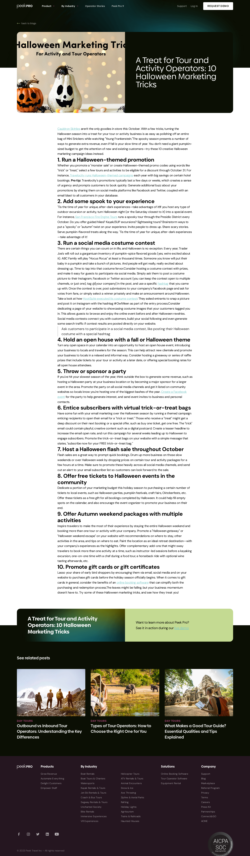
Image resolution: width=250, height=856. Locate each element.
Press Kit (206, 806)
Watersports (87, 783)
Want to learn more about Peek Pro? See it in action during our (162, 625)
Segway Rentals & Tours (94, 802)
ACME (204, 821)
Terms (204, 797)
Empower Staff (49, 787)
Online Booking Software (174, 773)
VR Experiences (89, 821)
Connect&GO (208, 816)
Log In (194, 6)
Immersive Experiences (94, 816)
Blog (203, 778)
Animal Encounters (131, 783)
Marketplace (208, 783)
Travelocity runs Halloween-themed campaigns (101, 175)
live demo (181, 628)
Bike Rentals (87, 811)
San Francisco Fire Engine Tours (96, 217)
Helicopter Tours (130, 773)
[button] (48, 6)
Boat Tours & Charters (93, 778)
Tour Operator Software (174, 778)
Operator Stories (95, 6)
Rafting (125, 802)
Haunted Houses (130, 821)
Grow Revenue (49, 773)
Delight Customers (51, 783)
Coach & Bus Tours (91, 797)
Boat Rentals (87, 773)
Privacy (205, 792)
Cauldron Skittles (68, 129)
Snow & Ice (127, 787)
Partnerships (208, 811)
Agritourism (127, 811)
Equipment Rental (171, 783)
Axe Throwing (128, 792)
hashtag (163, 284)
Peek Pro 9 (118, 6)
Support (182, 6)
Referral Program (210, 787)
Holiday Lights (129, 806)
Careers (205, 802)
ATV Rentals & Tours (132, 778)
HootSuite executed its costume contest (110, 299)
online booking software (133, 583)
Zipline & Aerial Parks (132, 797)
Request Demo (218, 6)
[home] (28, 6)
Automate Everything (52, 778)
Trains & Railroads (131, 816)
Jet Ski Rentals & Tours (93, 792)
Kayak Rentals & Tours (93, 787)
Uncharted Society (91, 806)
